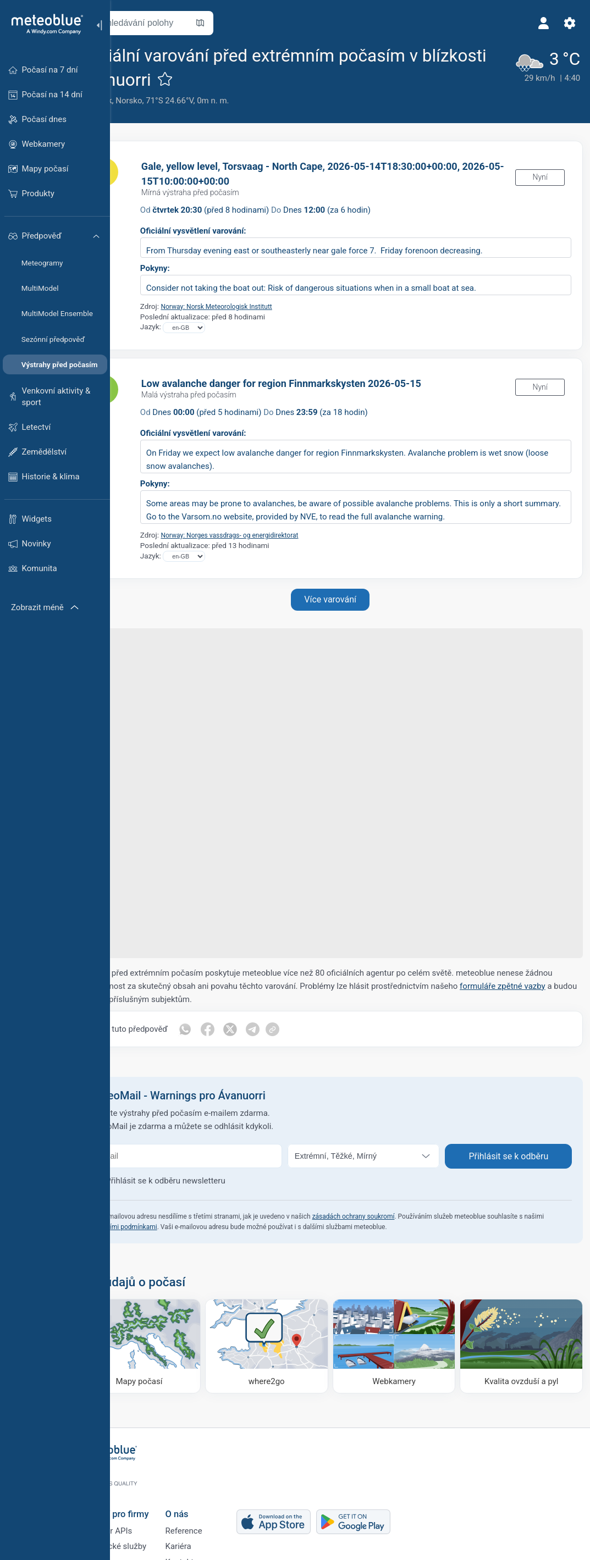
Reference (221, 1515)
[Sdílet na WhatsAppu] (228, 1029)
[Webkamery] (408, 1342)
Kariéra (216, 1533)
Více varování (350, 599)
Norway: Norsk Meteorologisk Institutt (266, 306)
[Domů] (43, 24)
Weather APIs (145, 1515)
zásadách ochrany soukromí (397, 1216)
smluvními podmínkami (187, 1227)
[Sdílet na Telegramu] (297, 1029)
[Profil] (539, 23)
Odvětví (134, 1551)
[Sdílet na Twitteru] (274, 1029)
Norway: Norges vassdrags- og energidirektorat (281, 534)
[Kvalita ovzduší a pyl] (523, 1342)
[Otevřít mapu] (243, 23)
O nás (215, 1496)
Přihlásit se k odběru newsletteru (209, 1181)
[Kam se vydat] (292, 1342)
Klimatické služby (153, 1533)
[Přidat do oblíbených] (276, 78)
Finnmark (138, 101)
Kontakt (217, 1551)
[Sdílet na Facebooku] (251, 1029)
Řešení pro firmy (154, 1496)
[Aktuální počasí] (542, 75)
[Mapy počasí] (176, 1342)
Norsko (172, 101)
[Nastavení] (566, 23)
